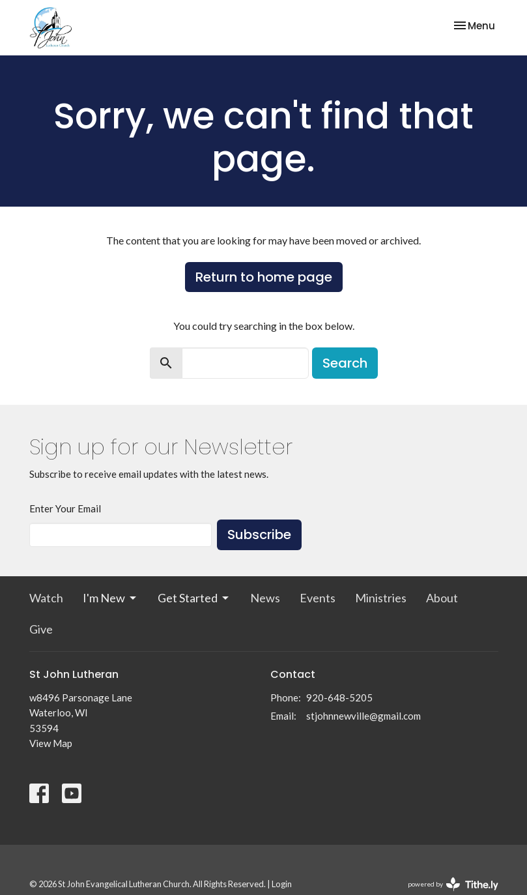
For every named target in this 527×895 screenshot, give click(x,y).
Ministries (380, 598)
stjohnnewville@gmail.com (363, 716)
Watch (46, 598)
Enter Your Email (65, 508)
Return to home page (263, 277)
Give (41, 629)
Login (282, 884)
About (442, 598)
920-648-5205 (339, 697)
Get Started (194, 598)
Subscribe (259, 534)
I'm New (110, 598)
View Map (50, 743)
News (265, 598)
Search (344, 363)
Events (317, 598)
